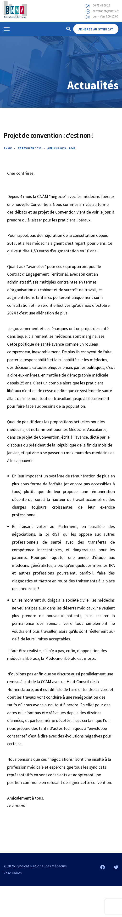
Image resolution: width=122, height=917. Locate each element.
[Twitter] (116, 867)
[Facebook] (102, 867)
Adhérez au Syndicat (95, 29)
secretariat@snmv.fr (105, 11)
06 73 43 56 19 (101, 5)
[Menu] (7, 29)
